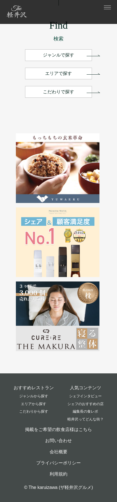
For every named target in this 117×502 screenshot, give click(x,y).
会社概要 (58, 451)
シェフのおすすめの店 (85, 404)
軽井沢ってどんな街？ (85, 419)
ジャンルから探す (33, 396)
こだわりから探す (33, 411)
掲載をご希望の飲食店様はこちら (58, 429)
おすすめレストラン (34, 387)
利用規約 (58, 474)
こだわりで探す (58, 91)
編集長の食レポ (85, 411)
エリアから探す (33, 404)
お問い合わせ (58, 440)
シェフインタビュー (85, 396)
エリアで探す (58, 73)
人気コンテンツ (85, 387)
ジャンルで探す (58, 55)
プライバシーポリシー (58, 463)
